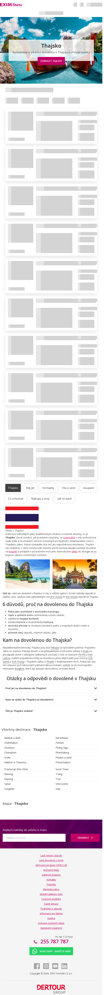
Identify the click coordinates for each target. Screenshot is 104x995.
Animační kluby (51, 870)
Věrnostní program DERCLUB (51, 865)
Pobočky (51, 884)
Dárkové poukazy (51, 874)
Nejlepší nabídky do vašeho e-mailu (25, 830)
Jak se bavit (65, 498)
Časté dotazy (51, 903)
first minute (56, 596)
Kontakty (51, 879)
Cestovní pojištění (51, 899)
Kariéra (51, 918)
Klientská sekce (51, 889)
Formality (48, 488)
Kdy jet (30, 488)
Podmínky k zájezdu (51, 908)
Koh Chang (18, 661)
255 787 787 (54, 941)
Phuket (50, 661)
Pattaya (55, 647)
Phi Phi (82, 654)
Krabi (86, 651)
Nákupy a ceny (40, 498)
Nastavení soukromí (51, 928)
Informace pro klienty (51, 913)
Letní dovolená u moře (51, 860)
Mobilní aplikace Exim (51, 894)
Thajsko (13, 488)
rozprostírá (69, 537)
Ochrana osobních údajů (51, 923)
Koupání (88, 488)
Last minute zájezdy (51, 855)
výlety (74, 551)
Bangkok (19, 668)
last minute (72, 596)
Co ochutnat (15, 498)
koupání (13, 551)
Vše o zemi (68, 488)
